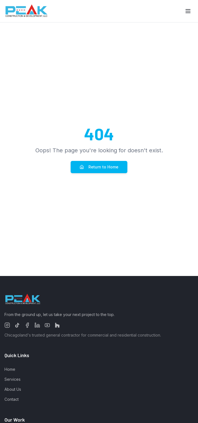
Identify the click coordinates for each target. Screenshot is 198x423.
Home (9, 369)
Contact (11, 399)
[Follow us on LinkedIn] (37, 325)
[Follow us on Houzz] (57, 325)
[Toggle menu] (188, 11)
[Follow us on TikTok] (17, 325)
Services (12, 379)
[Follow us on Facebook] (27, 325)
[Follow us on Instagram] (7, 325)
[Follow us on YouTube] (47, 325)
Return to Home (99, 167)
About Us (12, 389)
